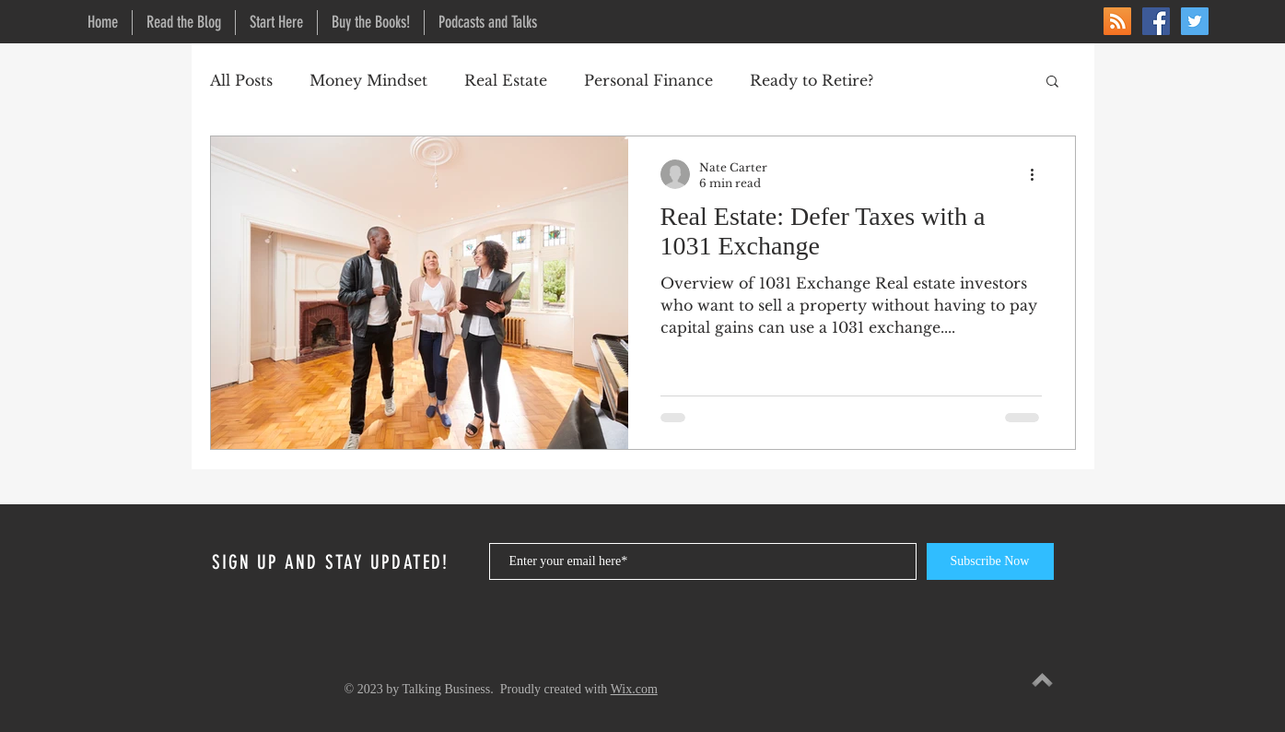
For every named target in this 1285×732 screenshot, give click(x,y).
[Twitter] (1195, 21)
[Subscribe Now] (990, 561)
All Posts (241, 80)
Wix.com (634, 689)
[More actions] (1039, 174)
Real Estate (505, 80)
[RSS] (1117, 21)
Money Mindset (368, 80)
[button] (1052, 82)
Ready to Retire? (811, 80)
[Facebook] (1156, 21)
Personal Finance (648, 80)
